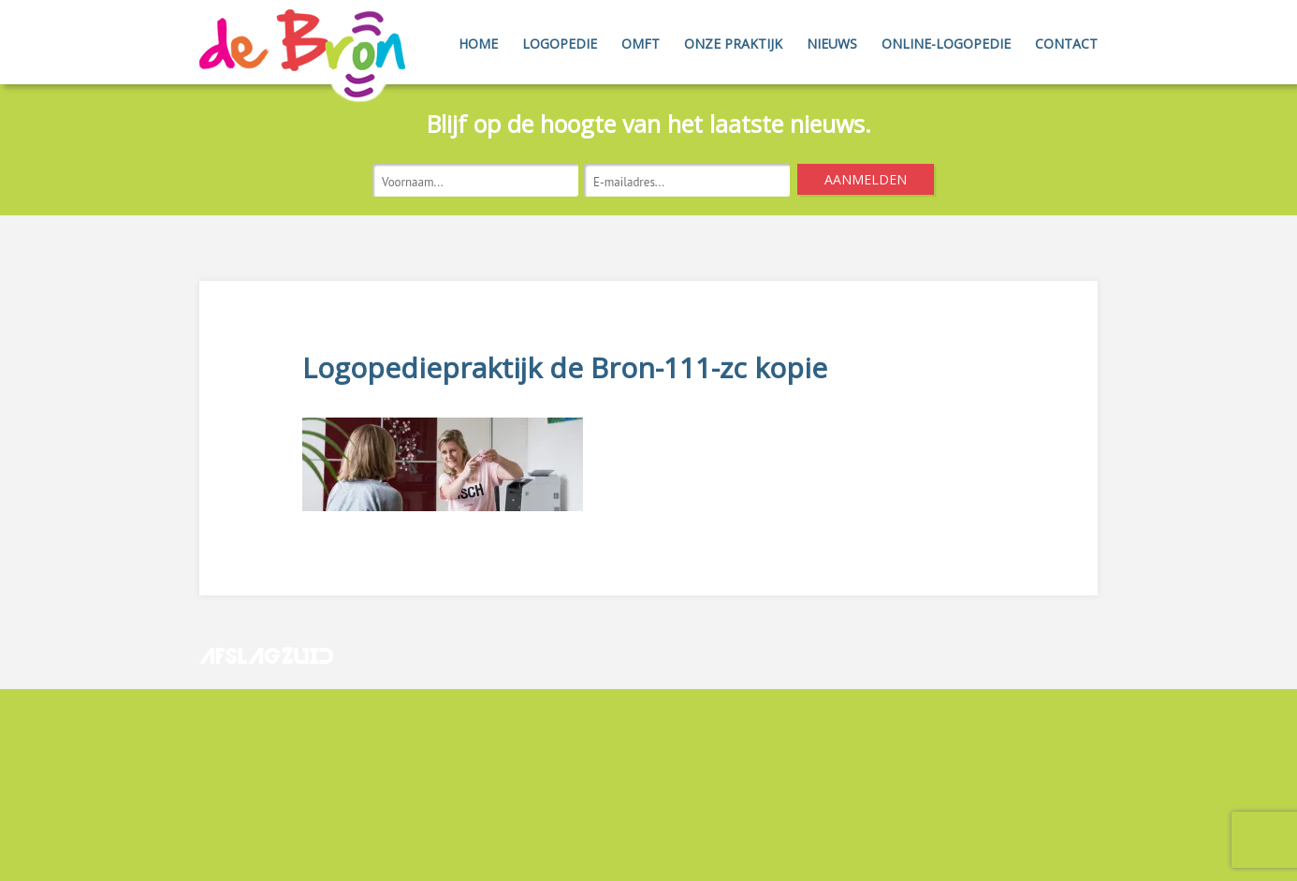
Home (478, 43)
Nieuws (832, 43)
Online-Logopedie (946, 43)
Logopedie (559, 43)
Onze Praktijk (733, 43)
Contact (1066, 43)
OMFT (640, 43)
